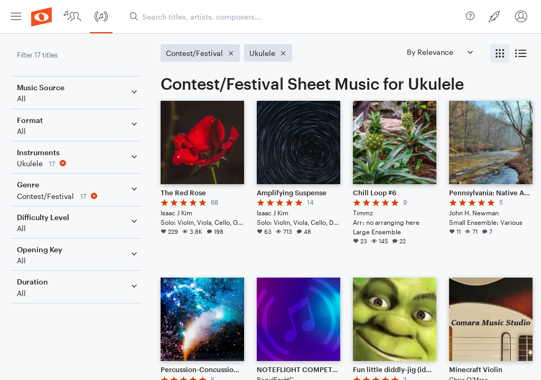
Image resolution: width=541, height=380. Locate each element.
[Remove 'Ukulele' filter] (78, 163)
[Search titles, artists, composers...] (293, 16)
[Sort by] (440, 52)
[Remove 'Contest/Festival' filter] (78, 196)
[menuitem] (16, 16)
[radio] (499, 53)
